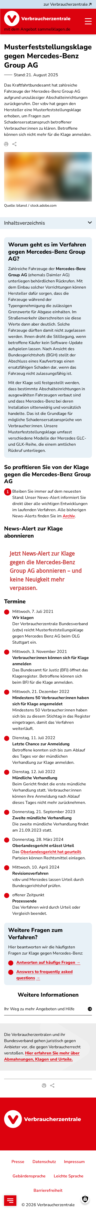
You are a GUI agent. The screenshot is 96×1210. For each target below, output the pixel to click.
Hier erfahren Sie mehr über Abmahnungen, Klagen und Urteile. (42, 1056)
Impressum (74, 1162)
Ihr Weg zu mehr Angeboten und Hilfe (39, 1009)
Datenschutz (44, 1162)
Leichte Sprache (68, 1176)
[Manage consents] (85, 1199)
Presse (18, 1162)
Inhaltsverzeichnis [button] (24, 223)
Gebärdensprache (29, 1176)
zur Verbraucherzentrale (68, 4)
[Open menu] (10, 1200)
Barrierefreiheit (48, 1190)
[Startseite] (37, 18)
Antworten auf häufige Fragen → (48, 963)
